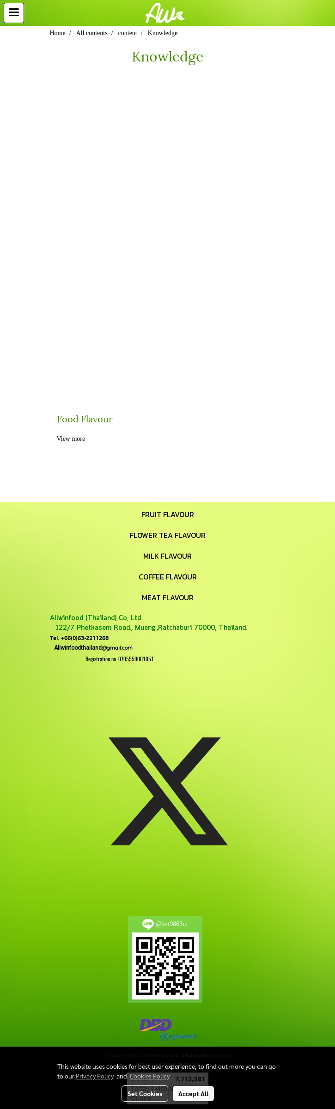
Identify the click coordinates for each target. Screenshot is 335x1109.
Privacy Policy (95, 1076)
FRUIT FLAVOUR (167, 514)
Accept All (193, 1093)
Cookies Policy (150, 1076)
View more (72, 438)
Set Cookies (145, 1093)
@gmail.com (91, 647)
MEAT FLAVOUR (168, 597)
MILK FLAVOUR (167, 555)
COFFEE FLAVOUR (168, 576)
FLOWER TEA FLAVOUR (168, 535)
